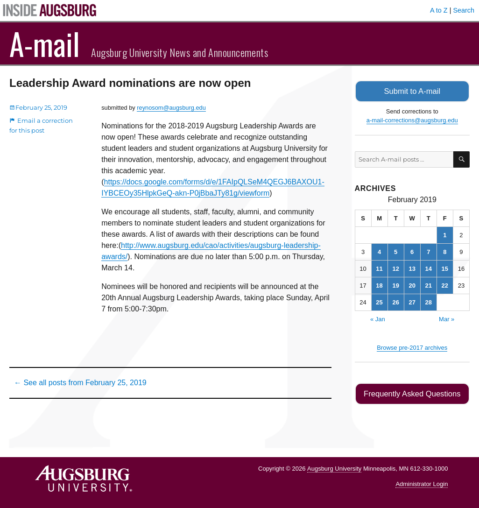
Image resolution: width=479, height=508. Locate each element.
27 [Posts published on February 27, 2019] (412, 301)
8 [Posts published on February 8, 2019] (444, 250)
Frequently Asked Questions (412, 393)
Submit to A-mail (412, 91)
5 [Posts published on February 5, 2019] (395, 250)
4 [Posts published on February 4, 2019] (379, 250)
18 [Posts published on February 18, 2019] (379, 284)
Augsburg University (334, 467)
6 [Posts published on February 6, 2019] (412, 250)
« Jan (377, 318)
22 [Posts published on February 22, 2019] (445, 284)
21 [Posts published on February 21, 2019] (428, 284)
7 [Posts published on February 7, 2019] (428, 250)
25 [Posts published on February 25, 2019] (379, 301)
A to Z (439, 10)
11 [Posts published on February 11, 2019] (379, 267)
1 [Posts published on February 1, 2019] (444, 234)
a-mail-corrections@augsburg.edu (412, 119)
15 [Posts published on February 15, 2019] (445, 267)
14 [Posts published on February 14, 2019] (428, 267)
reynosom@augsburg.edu (171, 107)
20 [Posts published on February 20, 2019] (412, 284)
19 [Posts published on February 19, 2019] (395, 284)
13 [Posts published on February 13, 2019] (412, 267)
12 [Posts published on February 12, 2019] (395, 267)
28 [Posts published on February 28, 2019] (428, 301)
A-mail (44, 43)
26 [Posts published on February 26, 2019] (395, 301)
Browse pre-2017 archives (412, 346)
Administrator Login (421, 482)
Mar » (446, 318)
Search (463, 10)
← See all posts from (80, 383)
